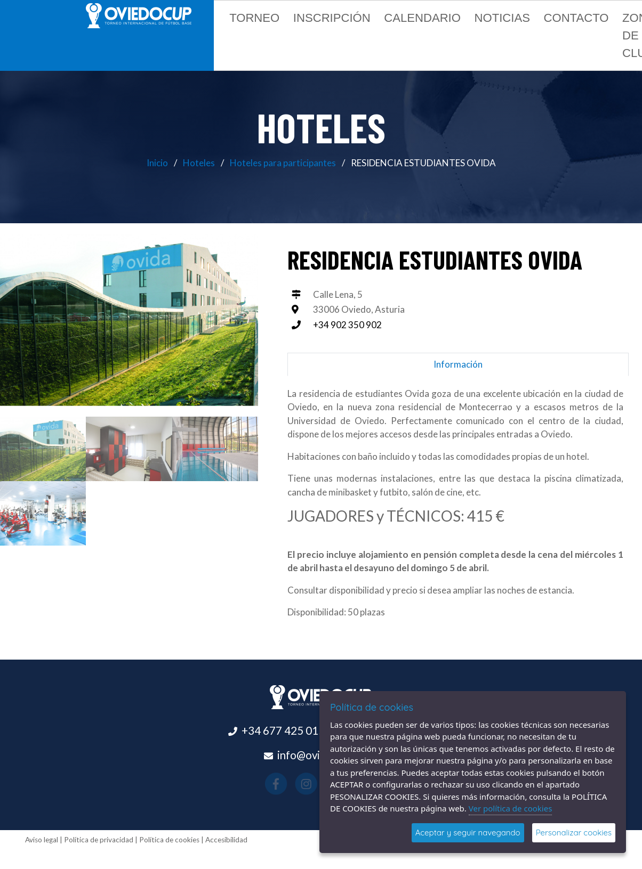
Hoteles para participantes (283, 162)
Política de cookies (169, 839)
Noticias (502, 18)
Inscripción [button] (332, 18)
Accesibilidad (226, 839)
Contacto (575, 18)
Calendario (422, 18)
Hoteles (199, 162)
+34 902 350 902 (347, 324)
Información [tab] (458, 364)
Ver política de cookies (510, 808)
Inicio (157, 162)
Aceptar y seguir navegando (467, 832)
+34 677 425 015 (283, 730)
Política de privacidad (98, 839)
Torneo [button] (254, 18)
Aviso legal (41, 839)
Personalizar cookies (574, 832)
